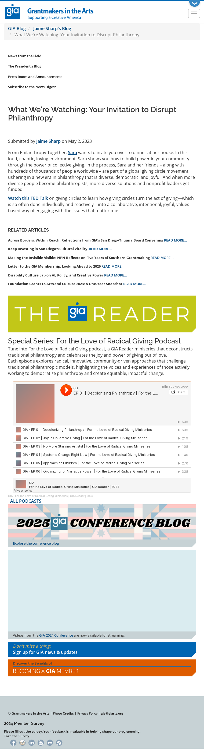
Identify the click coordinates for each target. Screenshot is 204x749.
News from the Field (24, 56)
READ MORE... (175, 240)
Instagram (22, 742)
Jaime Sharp (48, 141)
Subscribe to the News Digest (32, 86)
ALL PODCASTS (25, 501)
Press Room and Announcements (35, 76)
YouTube (41, 742)
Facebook (13, 742)
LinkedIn (31, 742)
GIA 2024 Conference (56, 635)
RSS (59, 742)
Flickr (50, 742)
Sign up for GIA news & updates (45, 652)
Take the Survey (16, 736)
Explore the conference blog (36, 543)
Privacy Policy (87, 713)
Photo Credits (63, 713)
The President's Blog (24, 66)
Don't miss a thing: (102, 649)
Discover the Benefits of (102, 668)
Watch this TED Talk (28, 198)
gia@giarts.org (112, 713)
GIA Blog (17, 28)
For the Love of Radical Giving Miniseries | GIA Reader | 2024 (54, 496)
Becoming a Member (45, 671)
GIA (10, 496)
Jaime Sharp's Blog (52, 28)
